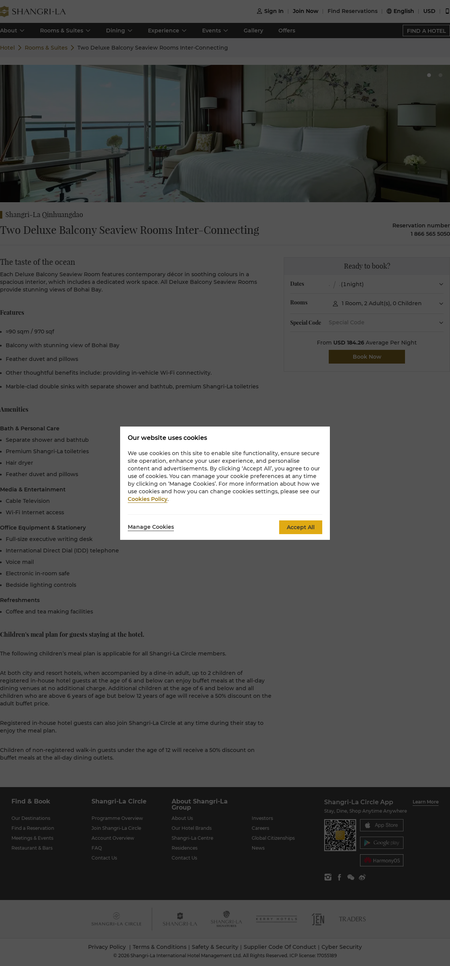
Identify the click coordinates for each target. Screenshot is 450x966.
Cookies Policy (147, 499)
